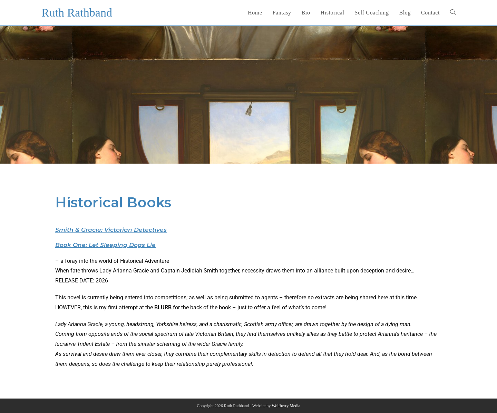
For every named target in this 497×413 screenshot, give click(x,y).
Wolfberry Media (286, 405)
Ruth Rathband (76, 12)
